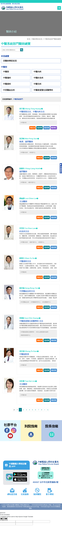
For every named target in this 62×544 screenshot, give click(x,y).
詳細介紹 (32, 127)
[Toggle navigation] (59, 8)
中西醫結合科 (9, 90)
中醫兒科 (37, 84)
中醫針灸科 (38, 78)
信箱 (51, 434)
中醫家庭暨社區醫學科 (43, 90)
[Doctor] (12, 50)
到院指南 (31, 434)
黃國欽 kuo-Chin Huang (28, 318)
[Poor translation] (5, 519)
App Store (20, 479)
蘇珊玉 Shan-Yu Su (27, 258)
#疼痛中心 (32, 152)
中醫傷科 (7, 78)
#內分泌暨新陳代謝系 (42, 332)
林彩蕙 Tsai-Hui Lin (27, 381)
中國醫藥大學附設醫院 (45, 463)
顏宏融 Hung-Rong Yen (28, 288)
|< (14, 410)
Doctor (21, 49)
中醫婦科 (7, 84)
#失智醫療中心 (46, 302)
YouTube (10, 435)
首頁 (28, 39)
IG (13, 430)
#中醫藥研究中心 (36, 302)
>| (47, 410)
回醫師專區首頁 (10, 61)
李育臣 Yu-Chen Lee (27, 228)
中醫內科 (37, 72)
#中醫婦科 (24, 272)
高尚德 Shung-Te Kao (28, 351)
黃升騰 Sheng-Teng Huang (30, 109)
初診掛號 (39, 127)
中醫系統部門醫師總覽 (52, 39)
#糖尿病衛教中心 (25, 335)
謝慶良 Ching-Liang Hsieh (29, 168)
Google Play (20, 474)
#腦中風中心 (31, 182)
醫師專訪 (53, 127)
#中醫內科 (24, 122)
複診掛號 (46, 127)
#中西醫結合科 (25, 302)
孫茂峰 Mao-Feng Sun (28, 139)
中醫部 (6, 72)
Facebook (7, 430)
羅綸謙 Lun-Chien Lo (27, 198)
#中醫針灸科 (24, 152)
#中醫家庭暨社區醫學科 (27, 332)
